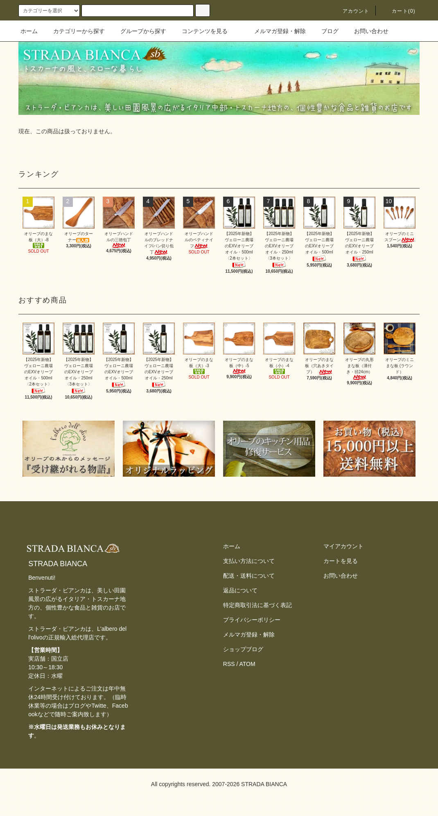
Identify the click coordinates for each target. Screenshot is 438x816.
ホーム (29, 31)
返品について (240, 590)
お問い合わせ (366, 31)
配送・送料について (249, 575)
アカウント (351, 11)
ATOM (247, 664)
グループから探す (138, 31)
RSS (229, 664)
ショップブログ (243, 649)
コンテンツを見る (200, 31)
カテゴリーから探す (74, 31)
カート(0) (398, 11)
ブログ (325, 31)
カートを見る (340, 561)
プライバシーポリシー (251, 619)
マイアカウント (343, 546)
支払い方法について (249, 561)
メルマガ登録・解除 (275, 31)
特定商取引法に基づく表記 (257, 605)
